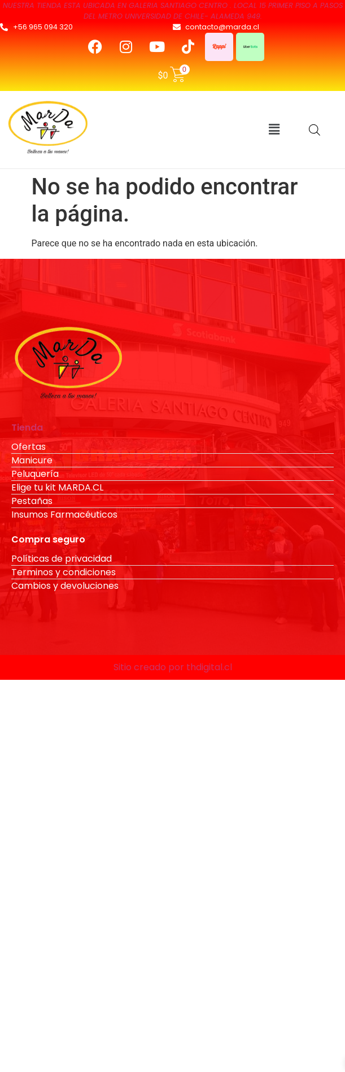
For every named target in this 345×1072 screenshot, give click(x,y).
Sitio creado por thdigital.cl (172, 667)
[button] (273, 129)
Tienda (27, 427)
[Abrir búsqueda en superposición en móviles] (314, 130)
